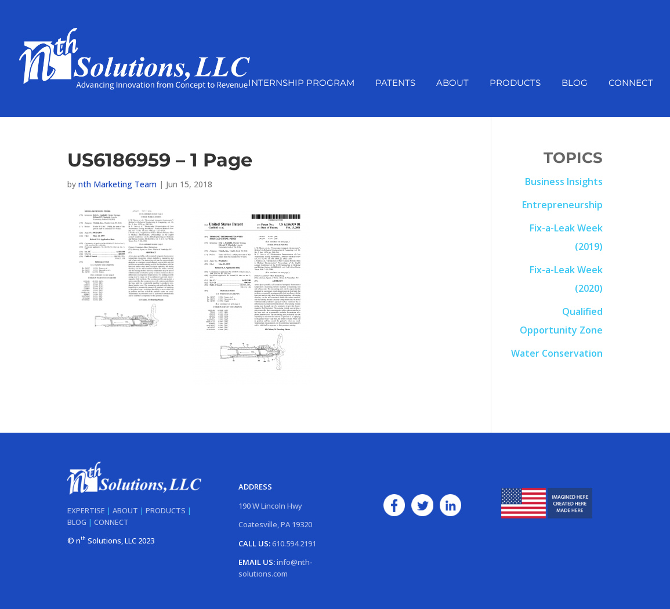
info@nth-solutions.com (275, 568)
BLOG (76, 522)
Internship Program (301, 83)
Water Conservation (557, 353)
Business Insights (564, 181)
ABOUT (125, 510)
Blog (575, 83)
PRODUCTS (166, 510)
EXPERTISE (86, 510)
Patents (395, 83)
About (452, 83)
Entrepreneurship (562, 204)
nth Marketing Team (117, 184)
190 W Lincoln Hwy (270, 506)
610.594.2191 (294, 543)
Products (515, 83)
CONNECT (111, 522)
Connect (631, 83)
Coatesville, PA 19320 (275, 524)
